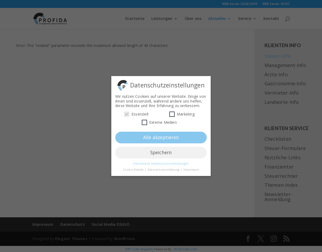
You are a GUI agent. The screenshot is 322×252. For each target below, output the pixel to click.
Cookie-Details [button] (133, 168)
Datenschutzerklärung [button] (164, 168)
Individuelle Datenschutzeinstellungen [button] (161, 162)
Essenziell (136, 112)
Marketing (182, 112)
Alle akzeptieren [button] (161, 135)
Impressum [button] (191, 168)
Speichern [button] (161, 151)
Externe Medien (159, 120)
